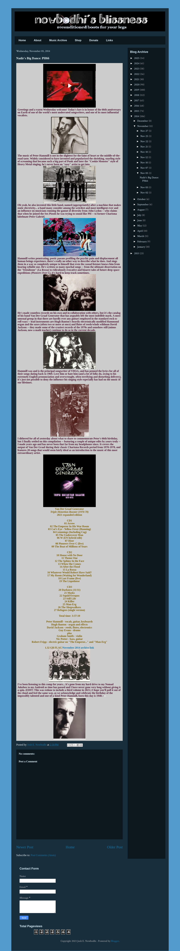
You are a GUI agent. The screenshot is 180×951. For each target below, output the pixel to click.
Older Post (115, 847)
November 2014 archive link (78, 647)
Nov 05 (144, 173)
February (142, 241)
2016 (137, 106)
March (141, 236)
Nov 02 (144, 192)
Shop (78, 40)
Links (109, 40)
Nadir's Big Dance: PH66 (149, 179)
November (143, 126)
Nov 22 (144, 141)
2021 (137, 79)
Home (22, 40)
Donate (93, 40)
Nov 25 (144, 136)
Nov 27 (144, 131)
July (139, 215)
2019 (137, 90)
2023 (137, 68)
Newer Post (24, 847)
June (140, 220)
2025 (137, 58)
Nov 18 (144, 152)
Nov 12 (144, 157)
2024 (137, 63)
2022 (137, 74)
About (37, 40)
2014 (137, 116)
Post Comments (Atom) (43, 855)
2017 (137, 100)
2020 (137, 84)
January (141, 247)
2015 (137, 111)
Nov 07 (144, 168)
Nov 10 (144, 162)
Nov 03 (144, 187)
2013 (137, 253)
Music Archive (58, 40)
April (140, 231)
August (141, 209)
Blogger (115, 941)
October (141, 199)
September (143, 204)
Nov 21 (144, 146)
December (143, 121)
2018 (137, 95)
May (140, 225)
